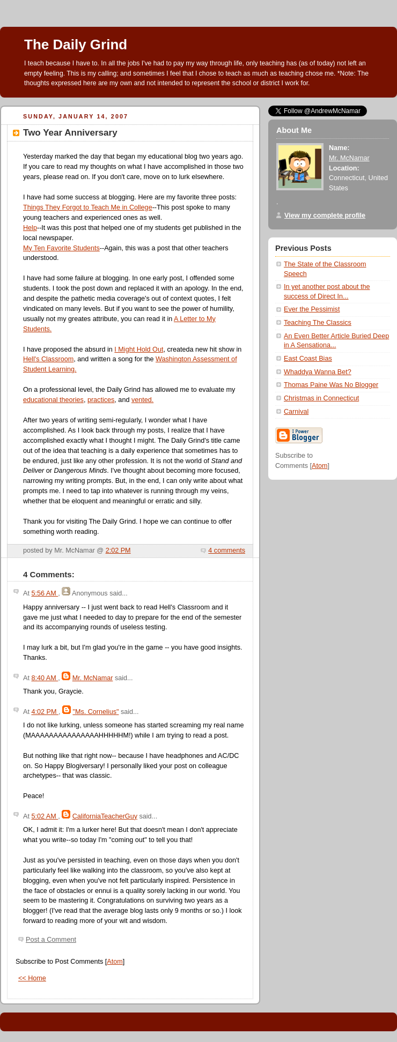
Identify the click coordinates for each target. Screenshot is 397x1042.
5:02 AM (44, 816)
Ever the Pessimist (312, 309)
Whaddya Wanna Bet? (317, 372)
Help (30, 228)
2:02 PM (118, 550)
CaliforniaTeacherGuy (104, 816)
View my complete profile (324, 215)
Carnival (296, 411)
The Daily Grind (75, 44)
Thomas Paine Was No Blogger (331, 385)
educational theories (53, 400)
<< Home (32, 978)
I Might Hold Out (138, 349)
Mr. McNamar (92, 678)
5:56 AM (44, 593)
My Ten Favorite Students (61, 248)
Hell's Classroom (48, 359)
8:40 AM (44, 678)
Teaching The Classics (317, 322)
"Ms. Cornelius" (95, 712)
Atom (114, 961)
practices (100, 400)
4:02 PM (44, 712)
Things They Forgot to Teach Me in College (87, 207)
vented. (142, 400)
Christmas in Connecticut (321, 398)
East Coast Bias (308, 358)
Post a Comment (51, 939)
